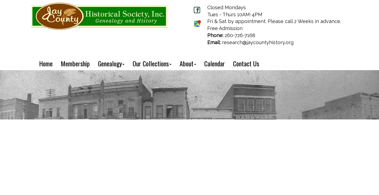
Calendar (214, 63)
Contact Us (246, 63)
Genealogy (111, 63)
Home (46, 63)
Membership (75, 63)
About (188, 63)
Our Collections (152, 63)
